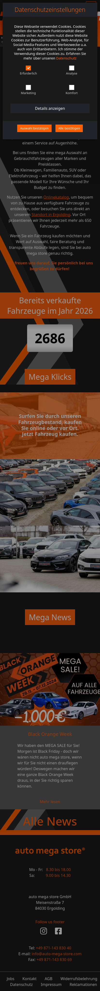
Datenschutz (66, 58)
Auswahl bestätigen (34, 128)
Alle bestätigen (69, 128)
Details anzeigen (50, 108)
